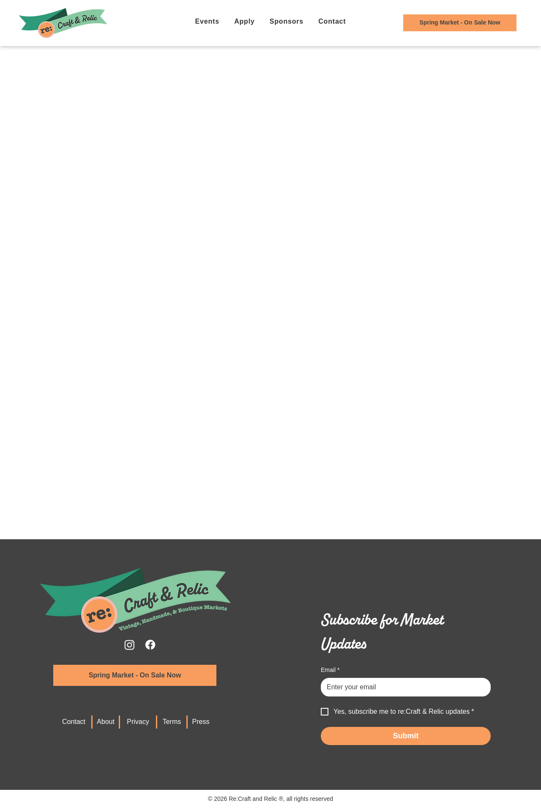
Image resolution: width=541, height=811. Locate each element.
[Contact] (73, 722)
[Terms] (171, 722)
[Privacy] (138, 722)
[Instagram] (129, 644)
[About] (106, 722)
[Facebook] (150, 644)
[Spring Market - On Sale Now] (134, 675)
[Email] (403, 687)
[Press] (201, 722)
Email (330, 670)
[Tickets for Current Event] (459, 22)
